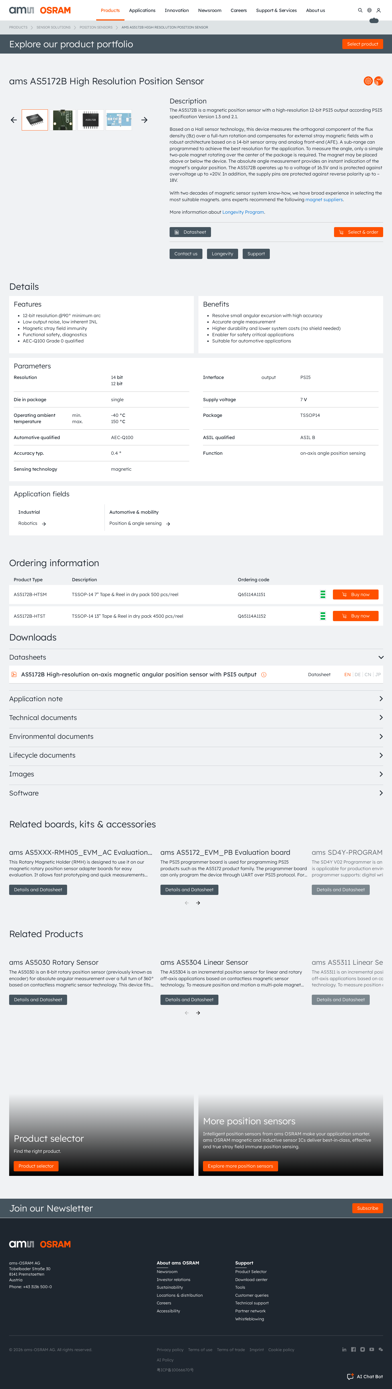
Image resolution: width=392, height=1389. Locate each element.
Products (18, 27)
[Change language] (369, 10)
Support (256, 253)
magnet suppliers (324, 199)
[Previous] (186, 903)
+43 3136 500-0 (37, 1286)
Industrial (29, 512)
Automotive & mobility (133, 512)
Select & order (358, 232)
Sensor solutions (54, 27)
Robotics (27, 523)
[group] (82, 865)
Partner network (250, 1310)
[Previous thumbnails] (13, 120)
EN (347, 674)
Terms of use (200, 1349)
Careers (164, 1303)
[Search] (360, 10)
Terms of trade (231, 1349)
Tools (240, 1287)
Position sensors (96, 27)
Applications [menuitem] (142, 10)
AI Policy (165, 1360)
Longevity (222, 253)
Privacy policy (170, 1349)
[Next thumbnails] (144, 120)
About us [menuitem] (315, 10)
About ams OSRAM (178, 1263)
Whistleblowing (249, 1318)
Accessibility (168, 1310)
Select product (362, 44)
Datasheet (190, 232)
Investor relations (173, 1279)
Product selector (36, 1166)
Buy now (355, 594)
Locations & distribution (180, 1295)
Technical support (252, 1303)
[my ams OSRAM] (378, 10)
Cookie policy (281, 1349)
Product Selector (251, 1271)
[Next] (198, 903)
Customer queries (252, 1295)
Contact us (186, 253)
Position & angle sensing (135, 523)
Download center (251, 1279)
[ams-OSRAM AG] (40, 10)
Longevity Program (243, 212)
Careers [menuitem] (239, 10)
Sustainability (170, 1287)
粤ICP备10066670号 (175, 1369)
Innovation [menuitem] (177, 10)
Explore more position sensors (240, 1166)
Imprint (257, 1349)
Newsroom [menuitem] (210, 10)
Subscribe (367, 1208)
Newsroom (167, 1271)
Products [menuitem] (110, 10)
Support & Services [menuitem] (276, 10)
